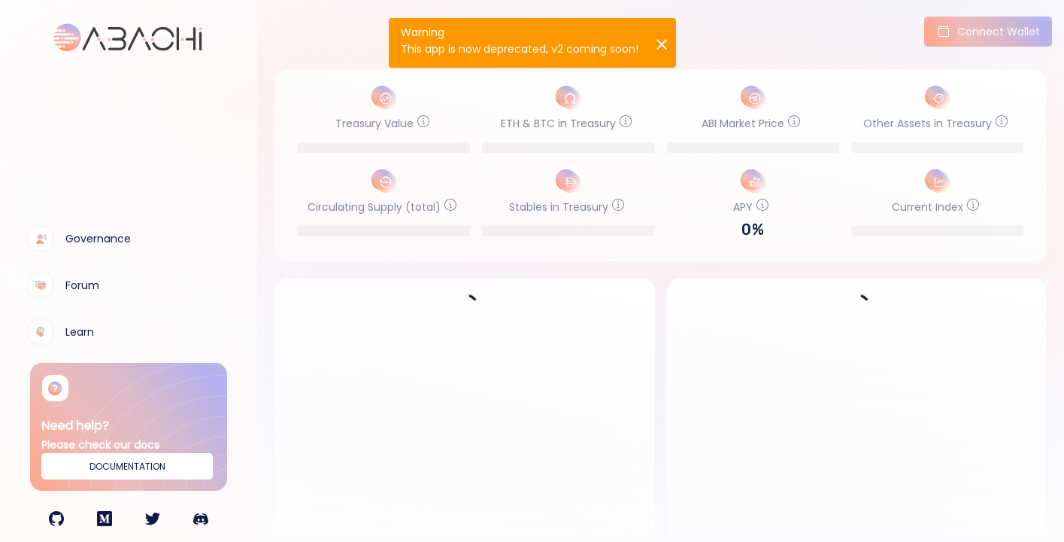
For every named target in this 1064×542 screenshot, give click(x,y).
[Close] (660, 43)
